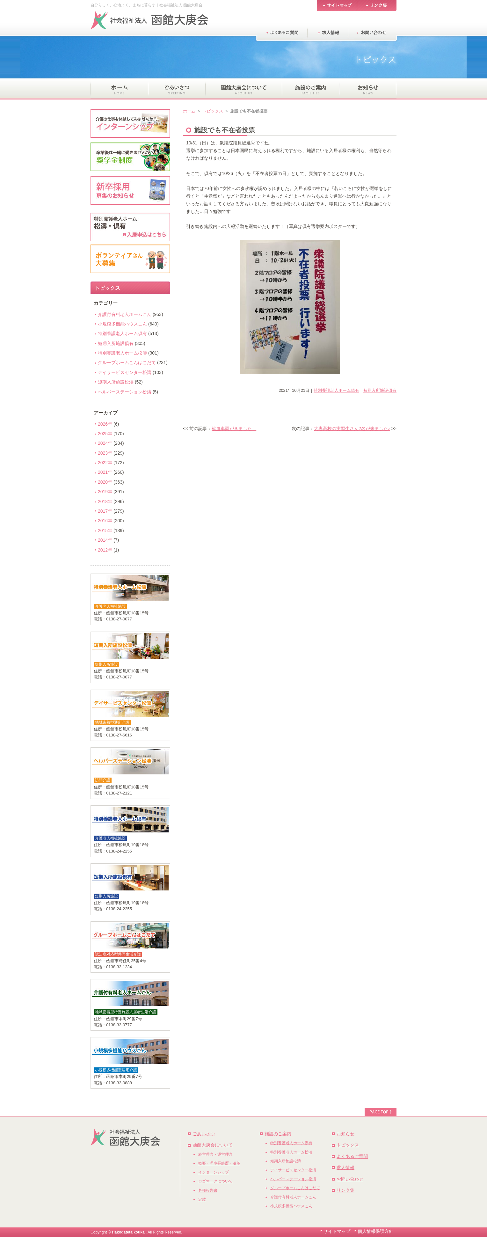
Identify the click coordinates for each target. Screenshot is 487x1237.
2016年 (105, 520)
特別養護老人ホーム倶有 (336, 390)
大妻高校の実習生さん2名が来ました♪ (352, 428)
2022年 (105, 462)
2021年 (105, 472)
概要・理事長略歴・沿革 (219, 1163)
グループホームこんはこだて (127, 362)
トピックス (212, 111)
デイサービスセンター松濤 (124, 372)
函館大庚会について (213, 1144)
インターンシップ (213, 1172)
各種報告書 (207, 1190)
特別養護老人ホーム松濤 (122, 352)
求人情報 (345, 1167)
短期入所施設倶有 (379, 390)
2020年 (105, 482)
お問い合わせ (350, 1179)
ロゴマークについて (215, 1181)
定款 (202, 1199)
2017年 (105, 511)
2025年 (105, 433)
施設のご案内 (278, 1133)
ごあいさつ (204, 1133)
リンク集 (345, 1190)
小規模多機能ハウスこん (122, 323)
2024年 (105, 443)
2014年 (105, 540)
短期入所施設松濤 (116, 381)
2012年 (105, 550)
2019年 (105, 491)
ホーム (189, 111)
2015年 (105, 530)
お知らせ (345, 1133)
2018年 (105, 501)
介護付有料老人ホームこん (124, 314)
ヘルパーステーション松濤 (124, 391)
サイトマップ (336, 1231)
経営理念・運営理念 (215, 1154)
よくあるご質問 (352, 1156)
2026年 (105, 424)
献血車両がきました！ (234, 428)
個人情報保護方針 (375, 1231)
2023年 (105, 453)
